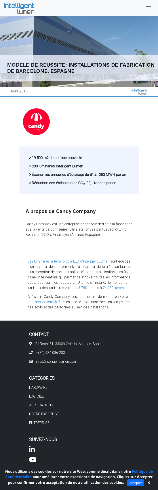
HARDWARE (38, 387)
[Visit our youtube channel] (32, 461)
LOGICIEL (36, 396)
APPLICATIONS (41, 405)
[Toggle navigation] (148, 8)
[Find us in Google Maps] (30, 344)
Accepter (135, 483)
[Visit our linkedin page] (32, 450)
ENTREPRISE (39, 423)
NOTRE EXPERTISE (44, 414)
